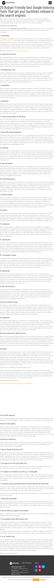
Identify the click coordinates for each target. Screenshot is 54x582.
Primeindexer (25, 570)
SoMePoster (25, 568)
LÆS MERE (42, 579)
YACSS (23, 566)
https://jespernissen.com (6, 40)
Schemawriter (25, 572)
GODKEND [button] (36, 579)
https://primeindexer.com (21, 50)
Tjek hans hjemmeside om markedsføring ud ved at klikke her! (16, 383)
